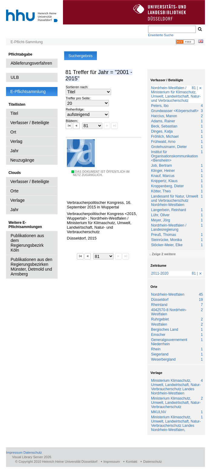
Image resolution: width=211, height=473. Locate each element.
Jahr (14, 150)
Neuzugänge (22, 160)
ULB (15, 77)
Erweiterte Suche (160, 35)
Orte (14, 190)
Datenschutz (32, 452)
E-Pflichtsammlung (28, 91)
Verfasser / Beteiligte (29, 122)
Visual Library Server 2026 (31, 457)
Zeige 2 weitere (164, 254)
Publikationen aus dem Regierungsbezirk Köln (27, 243)
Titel (14, 113)
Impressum (14, 452)
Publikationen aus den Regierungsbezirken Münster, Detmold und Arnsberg (31, 266)
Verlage (17, 200)
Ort (13, 132)
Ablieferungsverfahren (31, 63)
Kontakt (131, 461)
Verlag (16, 141)
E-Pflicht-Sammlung (27, 42)
